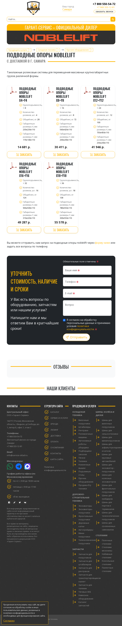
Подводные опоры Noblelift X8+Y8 (64, 94)
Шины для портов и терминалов (108, 505)
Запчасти (78, 549)
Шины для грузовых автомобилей (108, 458)
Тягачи (82, 457)
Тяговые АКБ (85, 591)
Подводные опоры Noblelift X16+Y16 (27, 170)
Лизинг (54, 429)
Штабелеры (85, 427)
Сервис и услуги (59, 418)
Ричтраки (83, 430)
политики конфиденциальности (80, 327)
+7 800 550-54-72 (104, 4)
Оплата (54, 441)
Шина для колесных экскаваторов (109, 478)
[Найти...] (61, 19)
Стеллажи (101, 535)
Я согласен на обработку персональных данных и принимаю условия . (88, 324)
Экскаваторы (85, 505)
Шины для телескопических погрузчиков (110, 516)
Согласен (8, 620)
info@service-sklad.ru (17, 455)
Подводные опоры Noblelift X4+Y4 (27, 94)
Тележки (83, 461)
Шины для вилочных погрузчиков (108, 423)
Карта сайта (56, 459)
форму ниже (102, 242)
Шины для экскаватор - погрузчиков (108, 468)
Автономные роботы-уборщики (85, 444)
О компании (57, 447)
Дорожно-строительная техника (80, 497)
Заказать (24, 154)
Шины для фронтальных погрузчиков (109, 488)
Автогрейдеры (86, 529)
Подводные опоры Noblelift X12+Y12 (101, 94)
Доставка (55, 435)
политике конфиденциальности (18, 613)
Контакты (55, 453)
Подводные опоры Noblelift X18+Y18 (64, 170)
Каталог (54, 412)
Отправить (76, 337)
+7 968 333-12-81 (106, 7)
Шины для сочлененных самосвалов (108, 526)
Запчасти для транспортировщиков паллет (90, 578)
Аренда (54, 423)
